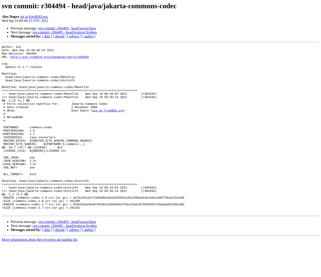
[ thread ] (59, 36)
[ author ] (89, 36)
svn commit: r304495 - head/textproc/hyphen (65, 32)
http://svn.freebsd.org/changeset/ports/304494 (49, 59)
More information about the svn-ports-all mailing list (39, 273)
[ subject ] (74, 36)
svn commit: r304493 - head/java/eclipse (67, 28)
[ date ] (47, 36)
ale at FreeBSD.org (33, 17)
